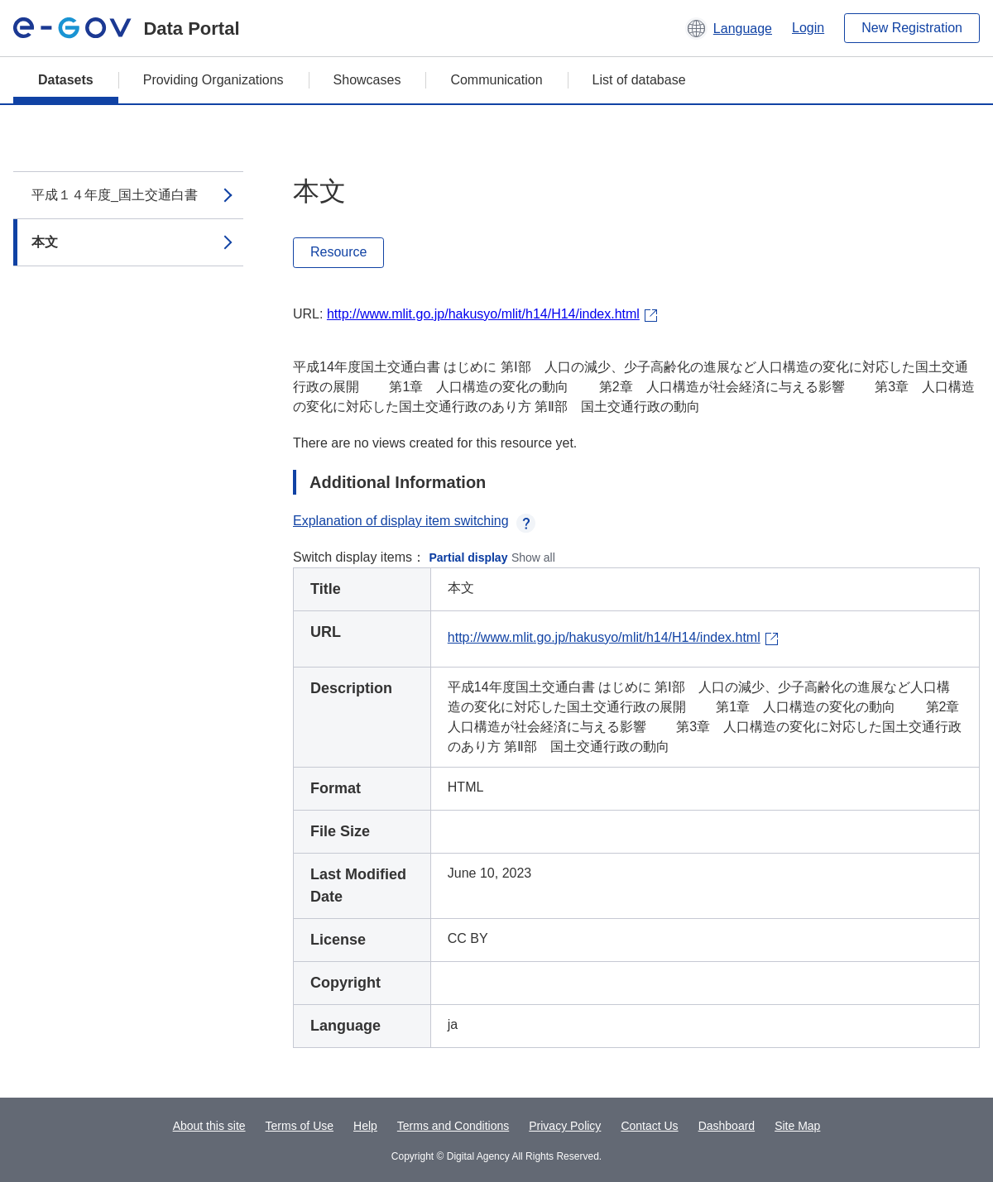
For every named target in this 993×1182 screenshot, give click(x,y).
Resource (338, 252)
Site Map (797, 1125)
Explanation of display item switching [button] (414, 521)
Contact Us (649, 1125)
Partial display (468, 557)
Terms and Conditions (453, 1125)
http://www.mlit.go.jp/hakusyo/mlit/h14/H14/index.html (483, 314)
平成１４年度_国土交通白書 (114, 195)
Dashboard (727, 1125)
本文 (44, 242)
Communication (496, 80)
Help (365, 1125)
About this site (209, 1125)
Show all (533, 557)
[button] (728, 28)
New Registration (911, 28)
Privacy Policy (565, 1125)
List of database (639, 80)
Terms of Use (299, 1125)
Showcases (367, 80)
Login (808, 28)
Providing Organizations (213, 80)
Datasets (66, 80)
